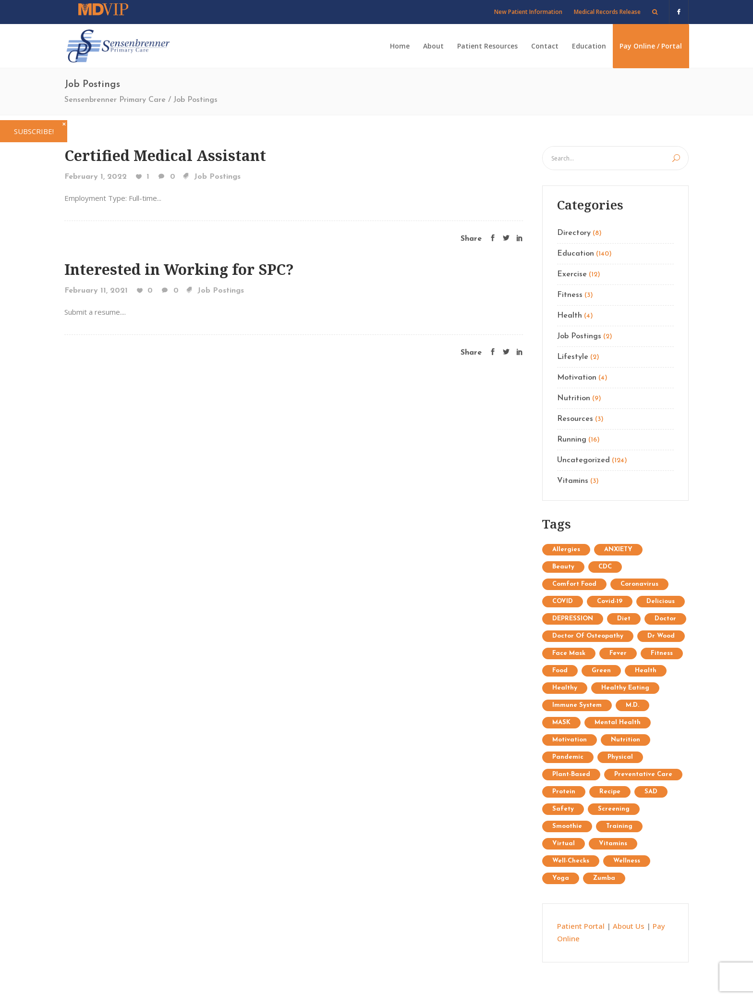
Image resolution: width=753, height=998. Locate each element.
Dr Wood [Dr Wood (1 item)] (661, 636)
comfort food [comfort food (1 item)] (574, 584)
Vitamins (572, 481)
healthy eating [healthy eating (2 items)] (625, 688)
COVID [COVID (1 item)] (562, 601)
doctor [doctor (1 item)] (665, 619)
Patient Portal (581, 926)
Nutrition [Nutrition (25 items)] (625, 740)
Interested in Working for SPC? (179, 269)
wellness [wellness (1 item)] (626, 861)
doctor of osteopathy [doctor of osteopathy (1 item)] (587, 636)
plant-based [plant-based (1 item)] (571, 774)
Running (571, 440)
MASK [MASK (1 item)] (561, 722)
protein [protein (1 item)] (563, 792)
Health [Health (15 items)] (645, 670)
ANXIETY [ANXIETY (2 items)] (618, 549)
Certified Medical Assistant (165, 155)
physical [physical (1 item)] (620, 757)
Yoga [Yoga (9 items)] (560, 878)
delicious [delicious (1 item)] (660, 601)
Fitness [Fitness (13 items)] (662, 653)
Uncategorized (583, 460)
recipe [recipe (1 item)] (609, 792)
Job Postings (217, 177)
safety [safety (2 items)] (563, 809)
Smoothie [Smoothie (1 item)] (567, 826)
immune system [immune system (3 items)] (577, 705)
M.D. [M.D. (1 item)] (632, 705)
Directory (574, 233)
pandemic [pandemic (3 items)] (567, 757)
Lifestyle (572, 357)
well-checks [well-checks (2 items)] (570, 861)
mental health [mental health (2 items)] (618, 722)
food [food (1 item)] (560, 670)
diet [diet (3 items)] (624, 619)
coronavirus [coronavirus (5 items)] (639, 584)
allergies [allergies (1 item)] (566, 549)
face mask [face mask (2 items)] (568, 653)
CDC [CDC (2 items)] (605, 567)
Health (569, 316)
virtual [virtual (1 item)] (563, 843)
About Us (628, 926)
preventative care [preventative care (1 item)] (643, 774)
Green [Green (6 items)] (601, 670)
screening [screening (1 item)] (614, 809)
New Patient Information (528, 12)
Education (575, 254)
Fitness (570, 295)
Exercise (572, 274)
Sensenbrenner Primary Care (115, 100)
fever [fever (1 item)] (618, 653)
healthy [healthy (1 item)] (564, 688)
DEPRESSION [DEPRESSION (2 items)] (572, 619)
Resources (575, 419)
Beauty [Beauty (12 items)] (563, 567)
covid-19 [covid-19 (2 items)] (609, 601)
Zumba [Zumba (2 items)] (604, 878)
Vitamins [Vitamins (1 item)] (613, 843)
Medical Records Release (607, 12)
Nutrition (573, 398)
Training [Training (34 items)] (619, 826)
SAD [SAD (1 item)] (650, 792)
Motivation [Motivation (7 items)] (569, 740)
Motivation (576, 378)
